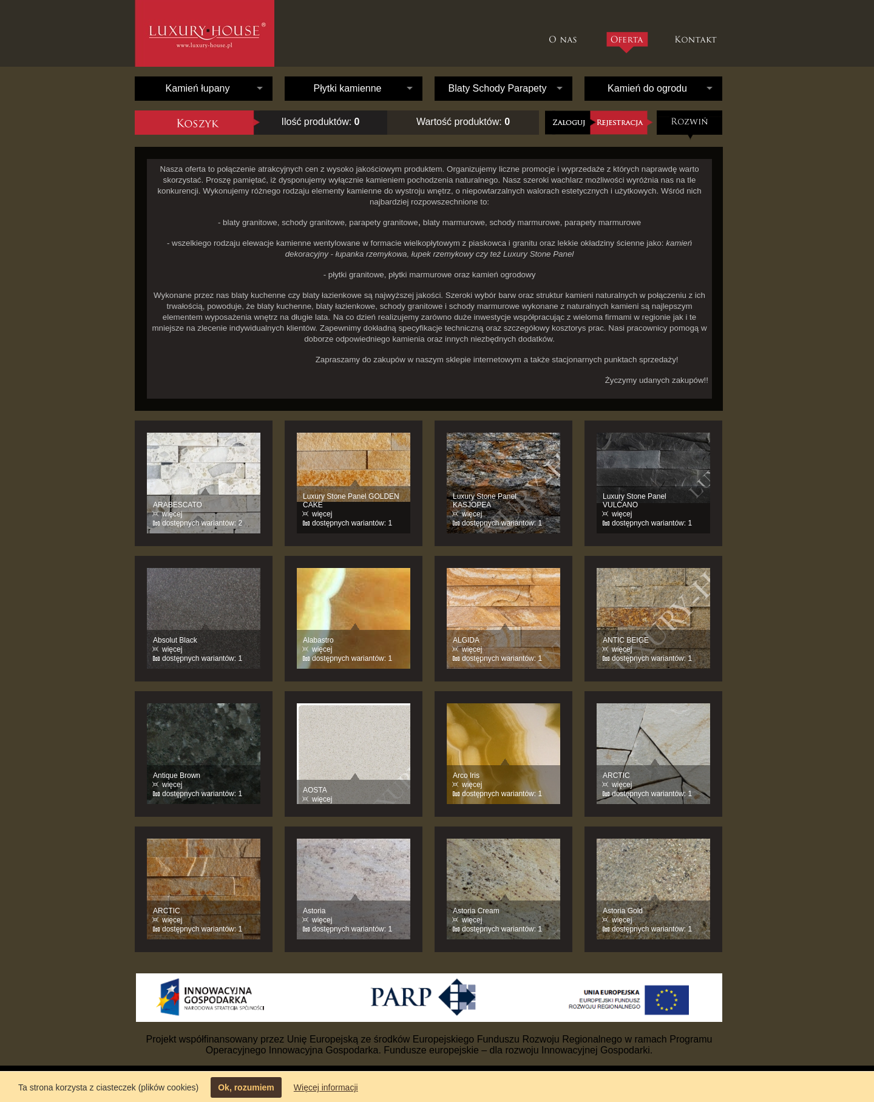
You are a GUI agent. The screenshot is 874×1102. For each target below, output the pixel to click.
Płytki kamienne (347, 88)
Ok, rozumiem (246, 1087)
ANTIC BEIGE (626, 640)
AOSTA (315, 790)
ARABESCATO (177, 505)
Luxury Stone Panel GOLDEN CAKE (351, 500)
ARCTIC (616, 775)
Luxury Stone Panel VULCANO (634, 500)
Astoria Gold (623, 911)
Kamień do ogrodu (647, 88)
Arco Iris (466, 775)
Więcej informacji (326, 1087)
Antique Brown (176, 775)
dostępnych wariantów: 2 (202, 523)
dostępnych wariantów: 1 (352, 523)
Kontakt (697, 33)
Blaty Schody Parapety (498, 88)
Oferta (627, 42)
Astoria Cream (476, 911)
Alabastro (318, 640)
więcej (172, 514)
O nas (566, 33)
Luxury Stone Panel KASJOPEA (485, 500)
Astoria (314, 911)
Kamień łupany (198, 88)
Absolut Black (175, 640)
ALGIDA (466, 640)
